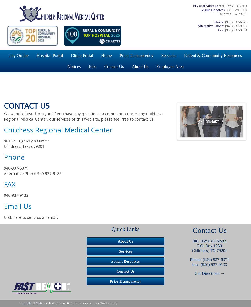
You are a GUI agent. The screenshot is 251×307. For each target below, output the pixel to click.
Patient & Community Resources (213, 55)
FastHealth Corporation (57, 303)
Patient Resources (125, 261)
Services (168, 55)
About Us (140, 66)
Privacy (86, 303)
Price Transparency (136, 55)
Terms (77, 303)
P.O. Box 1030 (209, 245)
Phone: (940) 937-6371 (209, 259)
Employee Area (170, 66)
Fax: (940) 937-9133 (209, 264)
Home (106, 55)
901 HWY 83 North (209, 241)
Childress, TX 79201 (209, 250)
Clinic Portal (82, 55)
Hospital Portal (50, 55)
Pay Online (19, 55)
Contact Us (114, 66)
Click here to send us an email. (31, 217)
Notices (74, 66)
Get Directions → (210, 273)
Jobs (92, 66)
